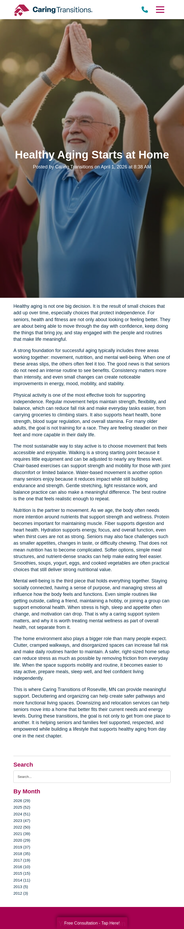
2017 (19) (21, 860)
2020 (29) (21, 840)
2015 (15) (21, 873)
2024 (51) (21, 814)
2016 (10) (21, 866)
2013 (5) (20, 886)
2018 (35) (21, 853)
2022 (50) (21, 827)
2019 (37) (21, 847)
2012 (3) (20, 893)
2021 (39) (21, 833)
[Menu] (159, 9)
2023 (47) (21, 820)
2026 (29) (21, 800)
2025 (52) (21, 807)
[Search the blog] (92, 777)
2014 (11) (21, 880)
